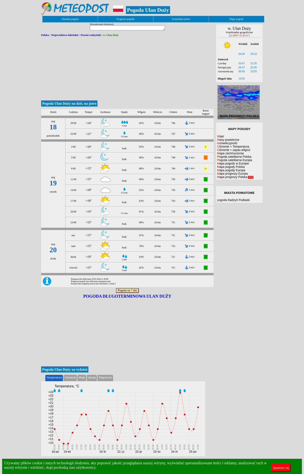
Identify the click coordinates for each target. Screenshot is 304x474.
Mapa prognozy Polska (235, 177)
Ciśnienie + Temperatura (233, 146)
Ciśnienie (70, 377)
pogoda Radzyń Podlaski (233, 200)
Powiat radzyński (91, 35)
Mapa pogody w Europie (233, 163)
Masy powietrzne (228, 139)
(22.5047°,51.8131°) (239, 35)
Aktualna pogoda (70, 19)
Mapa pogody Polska (231, 167)
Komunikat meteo (181, 19)
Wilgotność (105, 377)
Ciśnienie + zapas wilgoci (233, 150)
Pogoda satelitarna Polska (234, 156)
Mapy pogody (237, 19)
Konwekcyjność (227, 143)
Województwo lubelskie (64, 35)
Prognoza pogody (125, 19)
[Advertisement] (127, 68)
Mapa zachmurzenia (230, 153)
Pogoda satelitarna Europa (234, 160)
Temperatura (54, 377)
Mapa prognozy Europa (232, 173)
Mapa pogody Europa (231, 170)
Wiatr (81, 377)
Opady (92, 377)
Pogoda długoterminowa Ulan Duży (127, 296)
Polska (45, 35)
